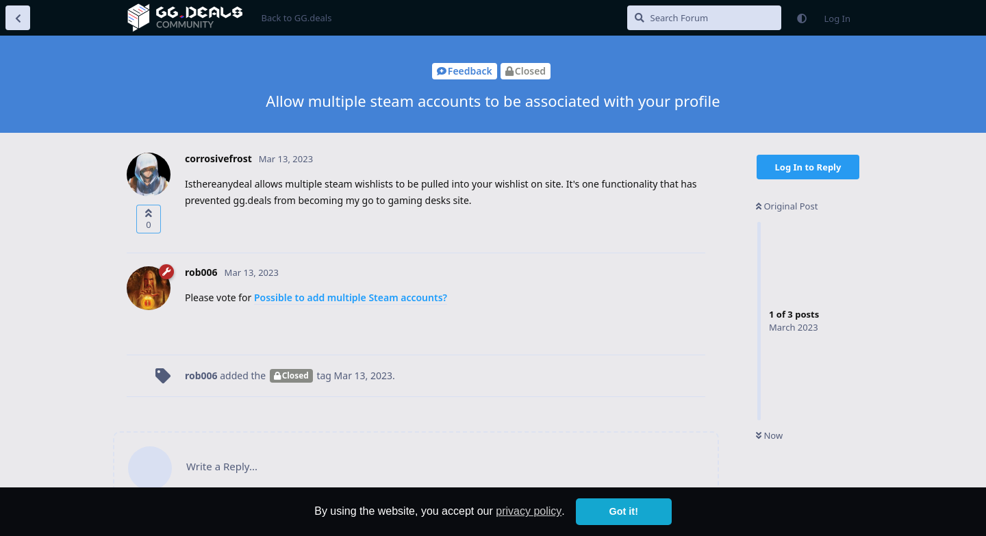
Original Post (787, 206)
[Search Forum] (704, 17)
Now (769, 435)
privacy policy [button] (528, 511)
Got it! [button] (623, 511)
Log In (837, 18)
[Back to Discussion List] (17, 17)
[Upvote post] (148, 219)
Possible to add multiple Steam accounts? (350, 297)
